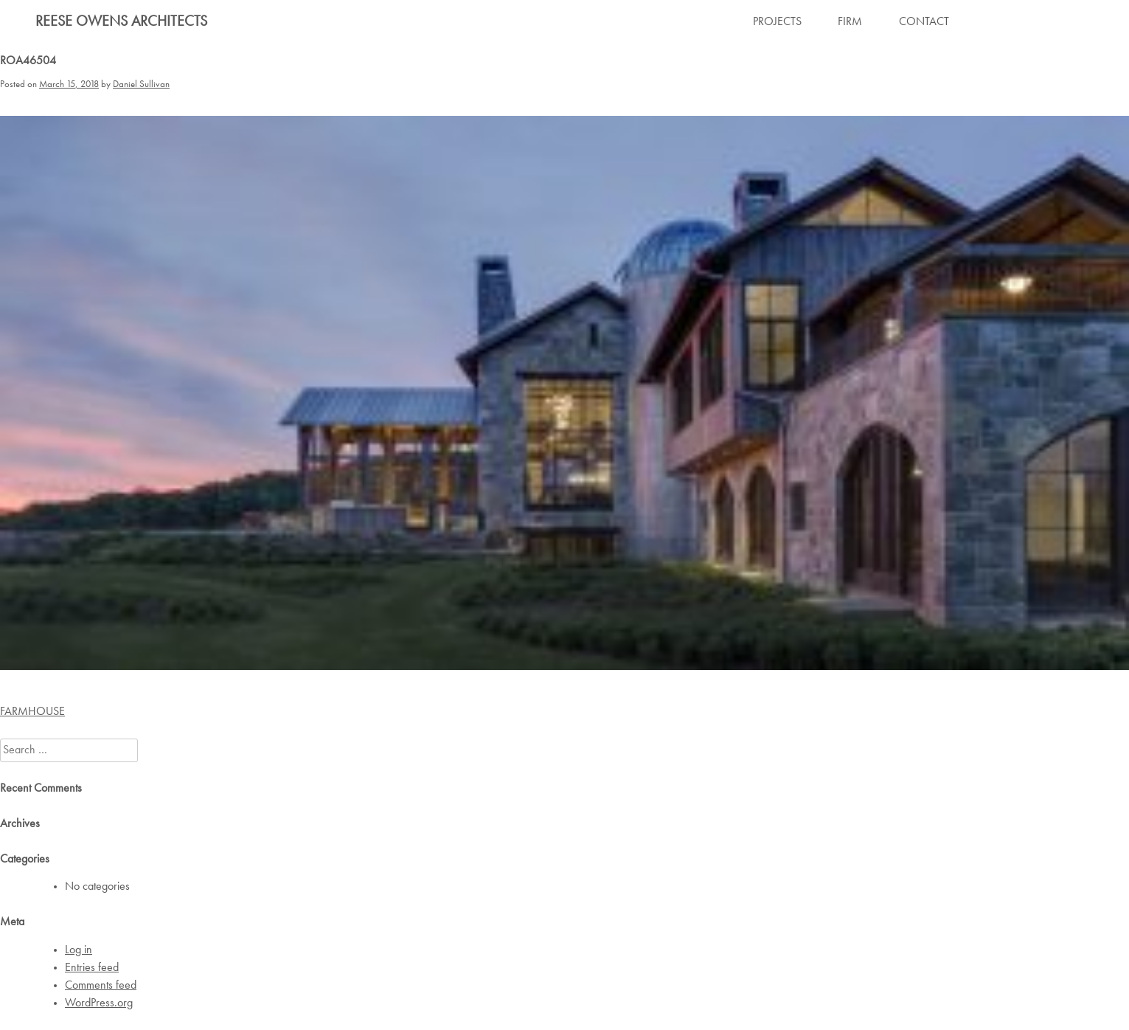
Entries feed (92, 968)
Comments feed (100, 986)
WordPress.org (99, 1003)
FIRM (850, 22)
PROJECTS (777, 22)
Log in (78, 950)
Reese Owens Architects (121, 22)
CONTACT (924, 22)
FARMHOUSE (32, 712)
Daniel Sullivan (141, 84)
